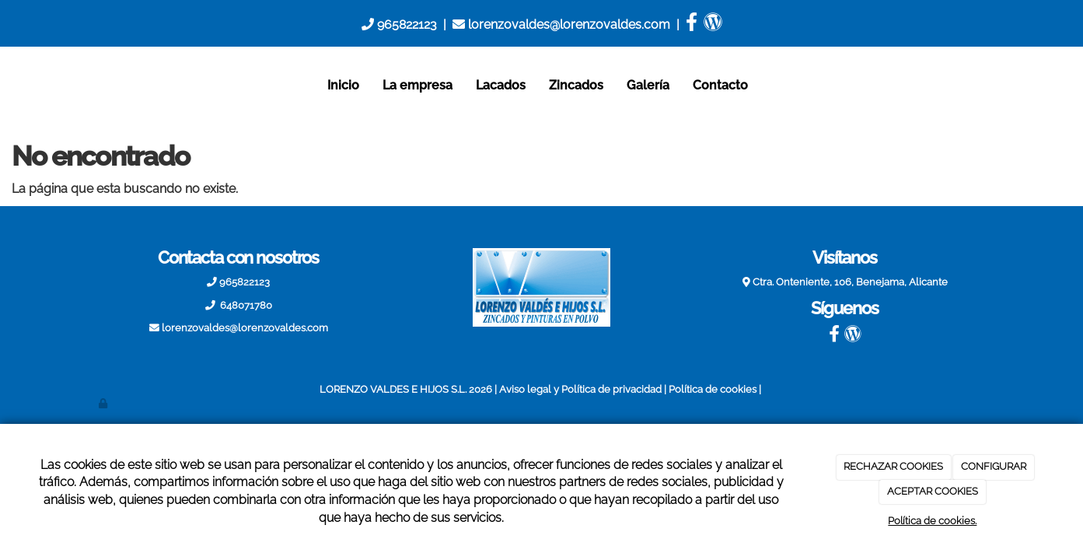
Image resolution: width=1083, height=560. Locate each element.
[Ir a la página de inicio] (83, 85)
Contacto (720, 85)
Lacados (501, 85)
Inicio (343, 85)
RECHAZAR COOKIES (893, 466)
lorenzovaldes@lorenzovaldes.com (561, 24)
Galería (648, 85)
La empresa (417, 85)
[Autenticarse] (104, 403)
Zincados (576, 85)
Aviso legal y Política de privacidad (580, 389)
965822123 (399, 24)
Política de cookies (712, 389)
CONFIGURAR (993, 466)
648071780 (245, 305)
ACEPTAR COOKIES (932, 491)
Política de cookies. (932, 521)
